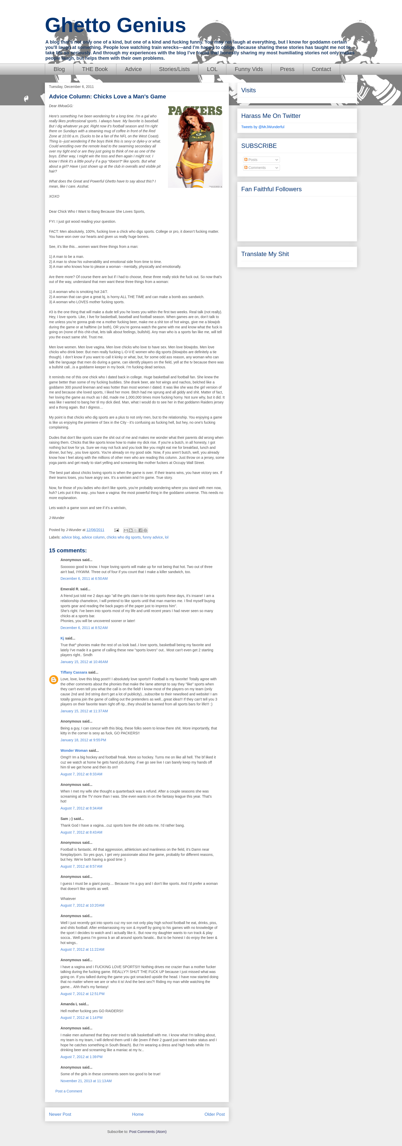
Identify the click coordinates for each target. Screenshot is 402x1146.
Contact (321, 69)
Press (287, 69)
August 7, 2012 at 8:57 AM (81, 866)
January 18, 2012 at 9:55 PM (83, 740)
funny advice (153, 537)
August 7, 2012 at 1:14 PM (82, 1018)
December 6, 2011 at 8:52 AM (84, 628)
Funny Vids (249, 69)
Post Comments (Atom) (147, 1132)
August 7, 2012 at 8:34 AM (81, 808)
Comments (255, 168)
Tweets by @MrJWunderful (262, 127)
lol (166, 537)
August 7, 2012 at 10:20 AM (82, 905)
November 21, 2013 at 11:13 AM (86, 1081)
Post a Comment (68, 1091)
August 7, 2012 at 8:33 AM (81, 774)
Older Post (215, 1114)
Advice (133, 69)
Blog (59, 69)
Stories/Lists (174, 69)
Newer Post (60, 1114)
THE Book (95, 69)
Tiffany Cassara (74, 672)
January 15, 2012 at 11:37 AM (84, 711)
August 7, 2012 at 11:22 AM (82, 949)
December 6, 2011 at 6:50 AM (84, 578)
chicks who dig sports (124, 537)
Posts (250, 160)
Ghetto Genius (115, 25)
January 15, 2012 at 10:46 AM (84, 662)
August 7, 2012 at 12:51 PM (83, 994)
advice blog (71, 537)
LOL (212, 69)
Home (138, 1114)
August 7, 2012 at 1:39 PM (82, 1057)
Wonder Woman (74, 750)
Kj (62, 638)
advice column (93, 537)
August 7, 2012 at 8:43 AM (81, 832)
